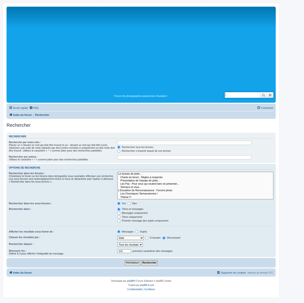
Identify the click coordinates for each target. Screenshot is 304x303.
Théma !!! (195, 197)
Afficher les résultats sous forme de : (31, 231)
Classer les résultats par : (24, 237)
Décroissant (171, 237)
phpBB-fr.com (147, 285)
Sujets (141, 231)
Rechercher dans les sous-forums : (30, 203)
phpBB (130, 281)
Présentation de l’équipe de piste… (195, 180)
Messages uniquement (132, 212)
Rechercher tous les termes (135, 147)
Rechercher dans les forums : (27, 173)
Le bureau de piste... (195, 174)
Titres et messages (130, 209)
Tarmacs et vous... (195, 187)
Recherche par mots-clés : (25, 142)
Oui (121, 203)
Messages (125, 231)
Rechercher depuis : (21, 244)
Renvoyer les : (17, 250)
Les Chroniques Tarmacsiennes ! (195, 193)
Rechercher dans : (20, 209)
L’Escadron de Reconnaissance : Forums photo (195, 190)
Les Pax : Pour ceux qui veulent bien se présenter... (195, 184)
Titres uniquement (129, 216)
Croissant (153, 237)
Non (132, 203)
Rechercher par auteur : (23, 156)
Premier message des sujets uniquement (142, 220)
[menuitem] (34, 108)
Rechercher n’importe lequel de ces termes (144, 150)
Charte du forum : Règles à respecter (195, 177)
